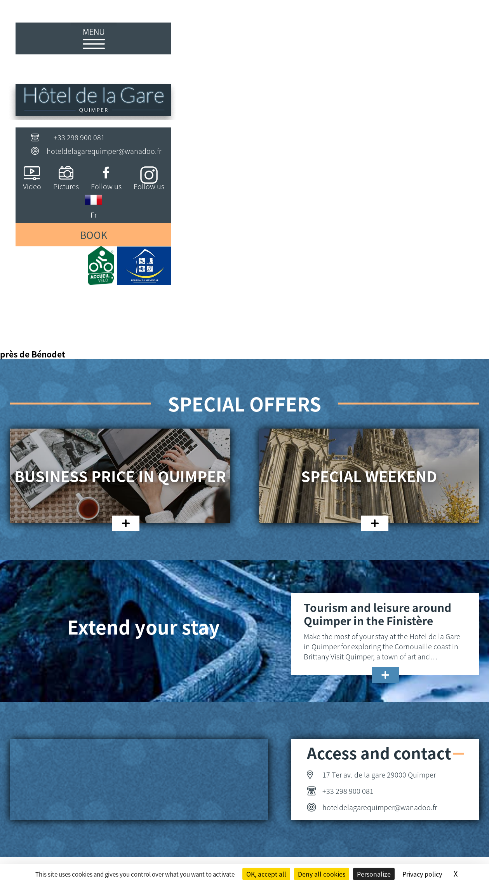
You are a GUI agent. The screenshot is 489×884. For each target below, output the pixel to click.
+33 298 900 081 (79, 137)
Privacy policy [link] (422, 874)
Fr (93, 214)
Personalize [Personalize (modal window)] (374, 874)
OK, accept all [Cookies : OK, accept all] (266, 874)
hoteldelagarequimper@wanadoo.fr (104, 151)
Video (32, 186)
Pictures (66, 186)
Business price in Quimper (120, 476)
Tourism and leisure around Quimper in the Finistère (377, 614)
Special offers (244, 403)
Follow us (106, 186)
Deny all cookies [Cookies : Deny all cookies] (321, 874)
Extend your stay (143, 626)
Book (93, 235)
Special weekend (369, 476)
